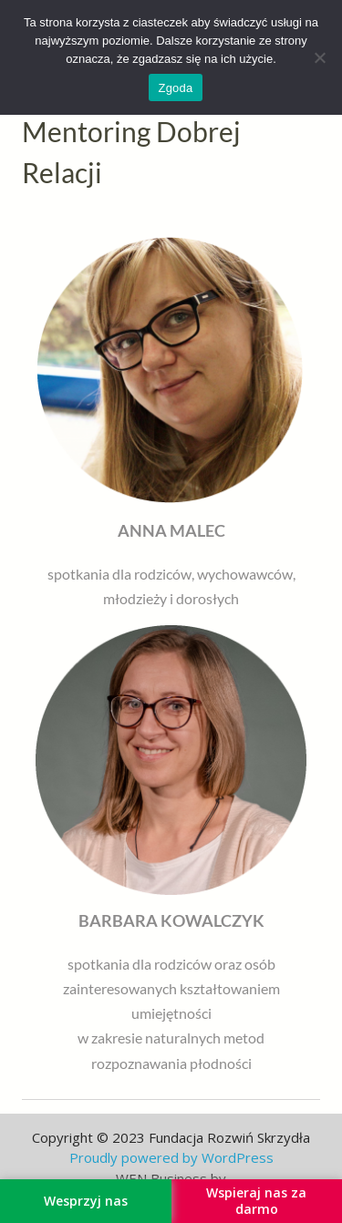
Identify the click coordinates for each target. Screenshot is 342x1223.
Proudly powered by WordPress (171, 1157)
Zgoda (175, 88)
